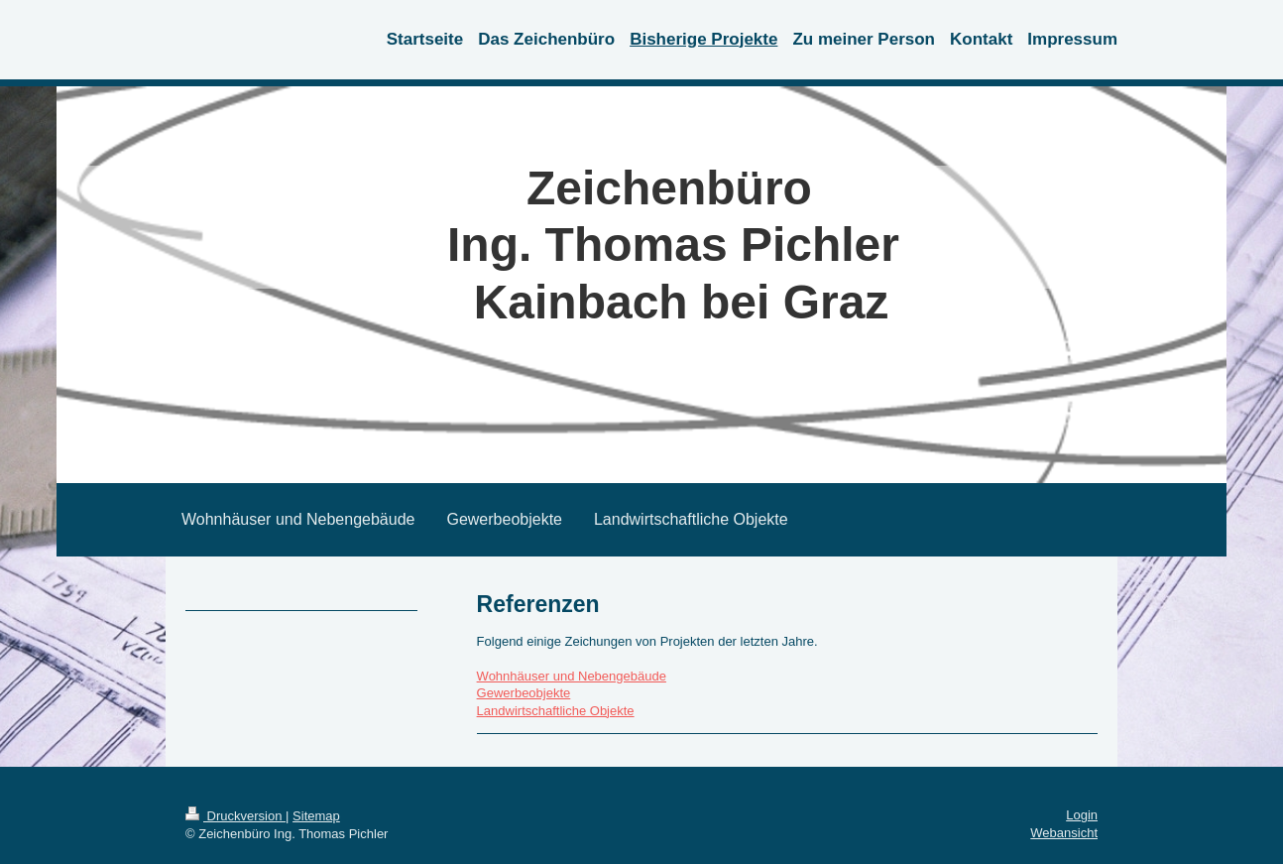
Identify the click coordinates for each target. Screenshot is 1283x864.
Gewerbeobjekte (524, 692)
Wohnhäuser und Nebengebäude (571, 676)
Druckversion (235, 815)
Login (1082, 814)
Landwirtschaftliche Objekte (556, 710)
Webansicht (1064, 832)
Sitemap (316, 815)
